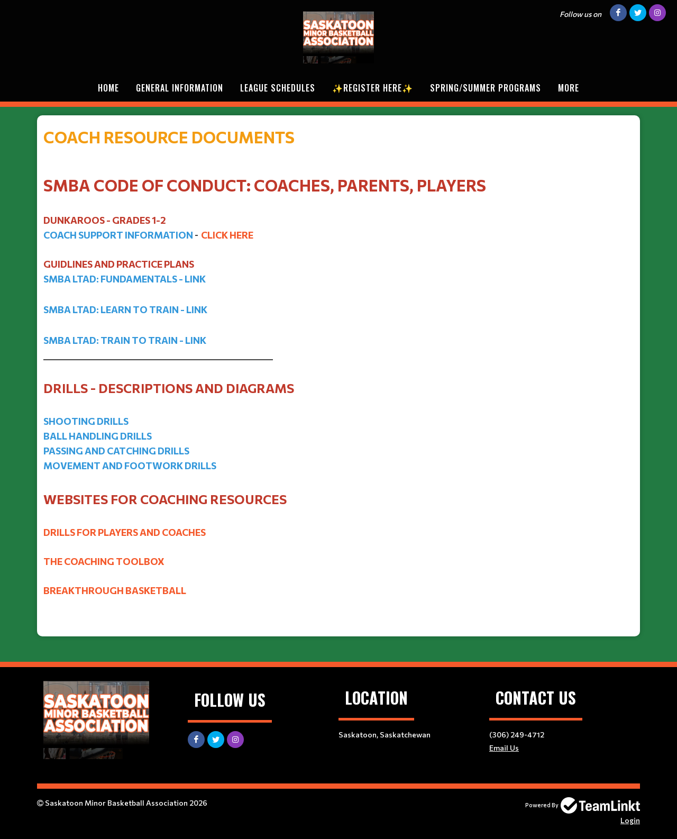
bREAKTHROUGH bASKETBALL (114, 590)
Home (108, 87)
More (568, 87)
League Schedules (277, 87)
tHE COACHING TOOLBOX (103, 561)
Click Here (227, 235)
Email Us (504, 747)
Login (630, 820)
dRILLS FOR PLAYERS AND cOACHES (124, 532)
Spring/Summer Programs (485, 87)
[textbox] (338, 243)
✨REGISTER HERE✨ (372, 87)
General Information (179, 87)
